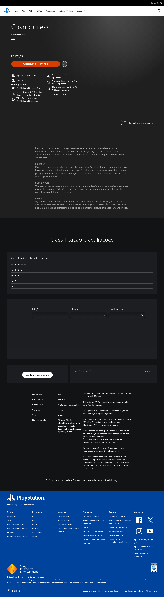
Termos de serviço (117, 516)
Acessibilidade (64, 520)
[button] (37, 375)
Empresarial (12, 532)
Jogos (15, 11)
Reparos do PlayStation (93, 531)
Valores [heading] (62, 512)
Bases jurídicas (89, 590)
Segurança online (65, 524)
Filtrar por (75, 309)
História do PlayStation (17, 536)
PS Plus (39, 11)
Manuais (87, 543)
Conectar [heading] (139, 512)
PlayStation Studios (15, 524)
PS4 (30, 11)
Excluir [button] (147, 371)
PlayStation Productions (17, 528)
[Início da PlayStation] (7, 11)
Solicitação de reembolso (94, 539)
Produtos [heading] (37, 512)
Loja (71, 11)
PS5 (23, 11)
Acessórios (50, 11)
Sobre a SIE (11, 516)
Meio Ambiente (64, 516)
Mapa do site (151, 590)
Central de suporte (91, 516)
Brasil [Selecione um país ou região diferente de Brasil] (14, 591)
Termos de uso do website (132, 590)
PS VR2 (35, 524)
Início (9, 504)
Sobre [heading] (10, 512)
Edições (36, 309)
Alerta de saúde (116, 531)
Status (86, 527)
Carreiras (11, 520)
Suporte (80, 11)
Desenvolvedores (116, 535)
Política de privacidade (108, 590)
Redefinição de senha (92, 535)
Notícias (62, 11)
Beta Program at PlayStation (141, 555)
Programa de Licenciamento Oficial (118, 541)
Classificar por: (116, 309)
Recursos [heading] (114, 512)
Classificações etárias (118, 527)
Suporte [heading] (87, 512)
